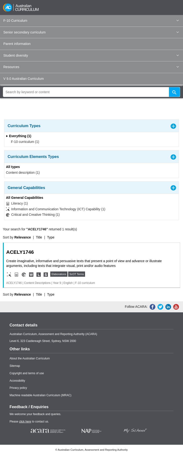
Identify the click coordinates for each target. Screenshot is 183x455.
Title (39, 237)
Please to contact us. (29, 421)
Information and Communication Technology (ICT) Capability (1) (55, 209)
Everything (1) (18, 136)
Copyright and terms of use (27, 373)
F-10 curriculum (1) (23, 142)
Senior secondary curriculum (91, 32)
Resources (91, 67)
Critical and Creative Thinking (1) (33, 215)
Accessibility (17, 380)
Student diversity (91, 55)
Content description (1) (23, 172)
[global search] (91, 92)
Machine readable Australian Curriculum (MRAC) (40, 395)
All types (13, 167)
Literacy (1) (17, 203)
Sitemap (15, 366)
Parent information (16, 44)
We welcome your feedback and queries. (35, 414)
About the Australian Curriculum (30, 358)
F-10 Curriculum (91, 20)
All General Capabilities (24, 198)
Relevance (22, 237)
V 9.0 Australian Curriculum (23, 79)
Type (50, 237)
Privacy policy (18, 388)
